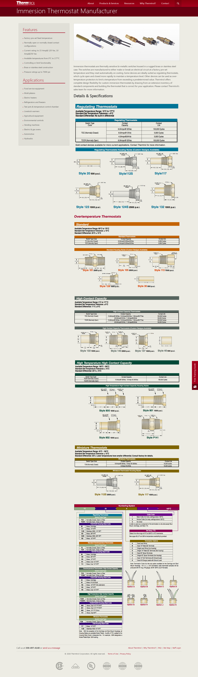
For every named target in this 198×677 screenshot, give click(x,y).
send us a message (51, 648)
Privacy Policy (125, 654)
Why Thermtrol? (148, 3)
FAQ (159, 648)
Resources (129, 3)
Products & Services (109, 3)
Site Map (166, 648)
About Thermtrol (134, 648)
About (91, 3)
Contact (165, 3)
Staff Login (176, 648)
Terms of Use (113, 654)
